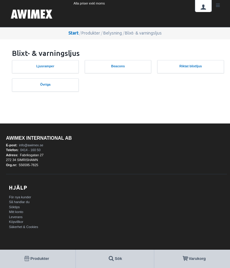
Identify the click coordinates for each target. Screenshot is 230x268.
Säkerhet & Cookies (23, 227)
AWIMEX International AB (39, 138)
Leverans (15, 217)
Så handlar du (19, 202)
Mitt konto (16, 212)
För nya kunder (20, 197)
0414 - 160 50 (30, 150)
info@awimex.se (31, 145)
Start (73, 33)
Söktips (14, 207)
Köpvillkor (16, 222)
